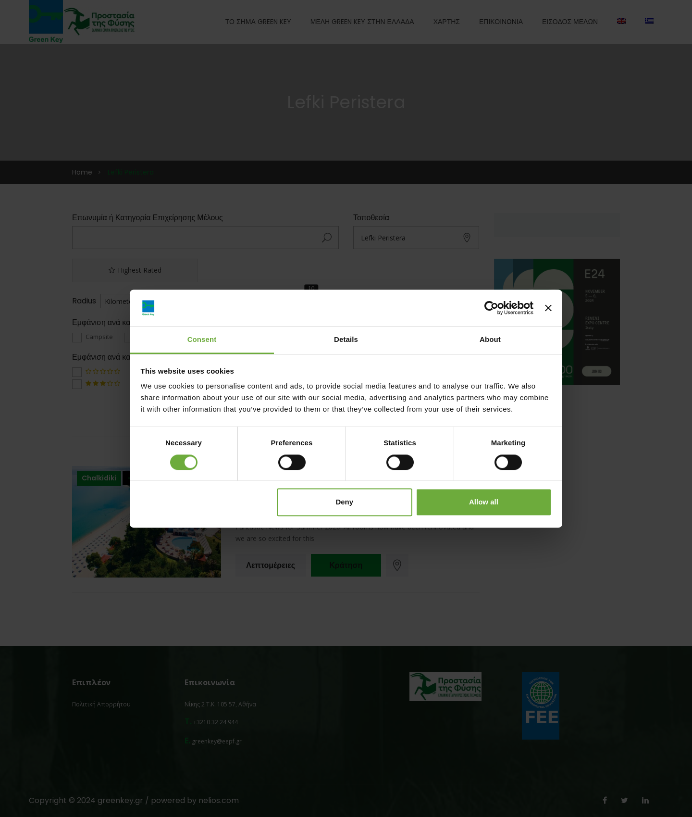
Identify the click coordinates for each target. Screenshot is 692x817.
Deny (344, 502)
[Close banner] (548, 307)
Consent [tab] (202, 340)
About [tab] (490, 340)
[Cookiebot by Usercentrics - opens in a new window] (491, 308)
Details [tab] (346, 340)
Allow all (483, 502)
